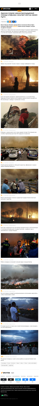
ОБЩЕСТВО (11, 365)
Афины (22, 363)
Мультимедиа (3, 363)
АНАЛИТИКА (8, 376)
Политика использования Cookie (7, 390)
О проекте (3, 386)
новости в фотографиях (32, 363)
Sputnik (15, 26)
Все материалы (16, 376)
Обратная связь (4, 391)
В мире (8, 363)
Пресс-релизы (27, 386)
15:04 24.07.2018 (4, 19)
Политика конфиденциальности (29, 388)
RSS (13, 388)
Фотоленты (13, 363)
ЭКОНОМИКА (29, 376)
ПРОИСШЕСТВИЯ (4, 365)
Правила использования (14, 386)
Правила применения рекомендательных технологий (25, 390)
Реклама (21, 386)
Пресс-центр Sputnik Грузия (6, 388)
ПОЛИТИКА (23, 376)
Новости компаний (18, 388)
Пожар (25, 363)
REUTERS (6, 259)
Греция (18, 363)
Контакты (7, 386)
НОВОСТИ (3, 376)
